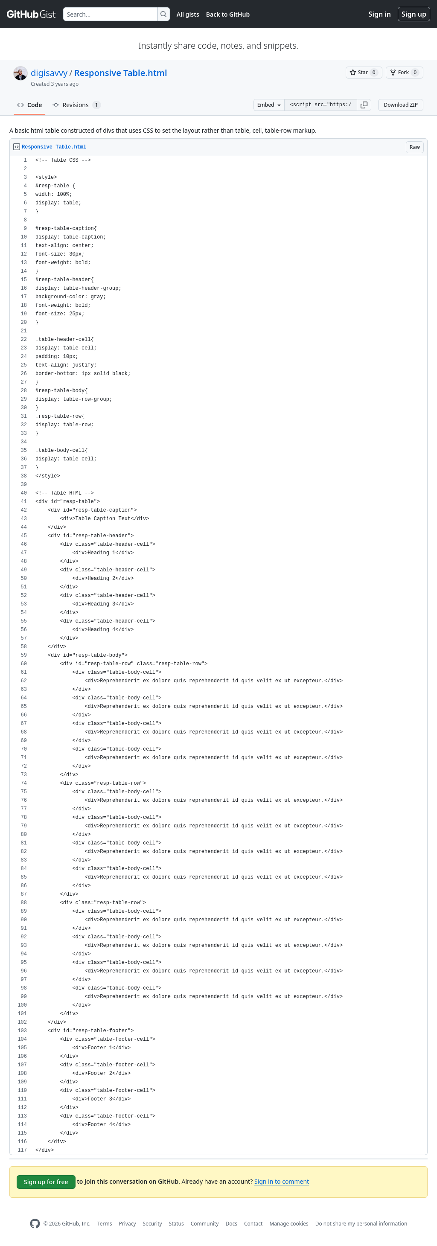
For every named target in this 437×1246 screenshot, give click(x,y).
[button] (364, 105)
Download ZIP (401, 104)
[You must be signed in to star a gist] (364, 73)
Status (176, 1223)
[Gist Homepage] (31, 14)
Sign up (414, 14)
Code (29, 105)
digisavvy (49, 73)
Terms (104, 1223)
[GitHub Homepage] (35, 1223)
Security (152, 1223)
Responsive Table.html (120, 73)
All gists (188, 14)
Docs (231, 1223)
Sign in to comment (281, 1181)
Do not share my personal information (361, 1223)
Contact (253, 1223)
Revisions (76, 105)
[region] (218, 655)
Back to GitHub (228, 14)
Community (205, 1223)
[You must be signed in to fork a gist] (404, 73)
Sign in (380, 14)
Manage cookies (288, 1223)
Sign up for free (46, 1182)
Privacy (127, 1223)
